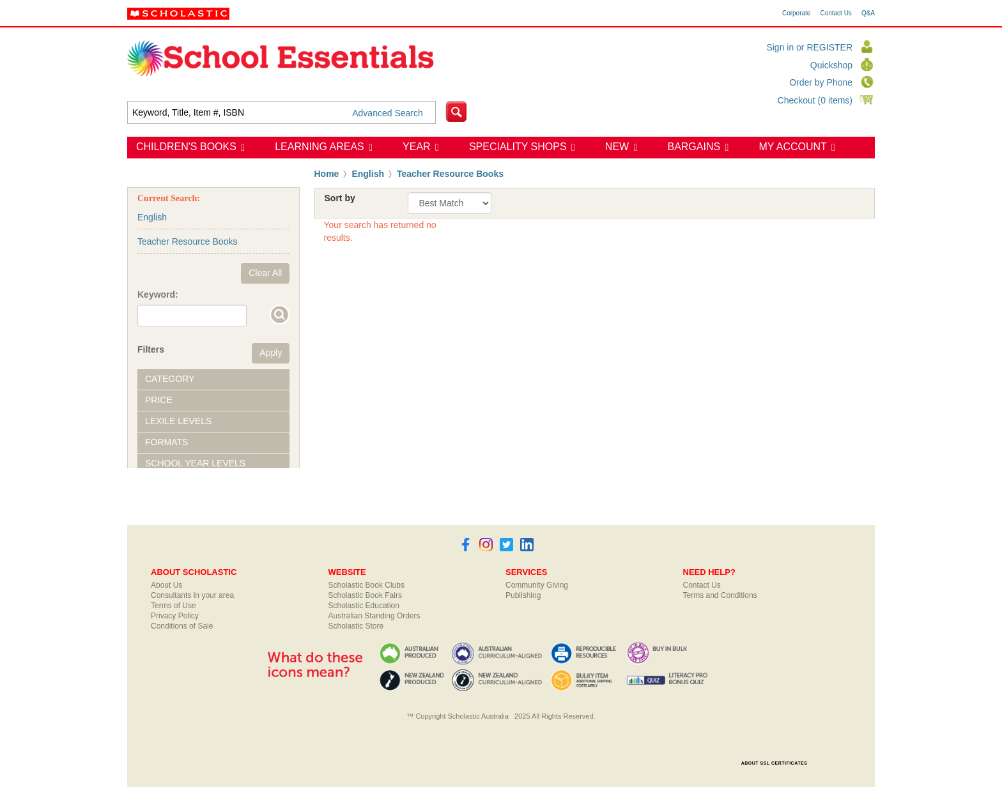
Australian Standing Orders (374, 615)
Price (159, 400)
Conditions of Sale (182, 626)
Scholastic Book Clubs (366, 585)
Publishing (523, 595)
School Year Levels (195, 463)
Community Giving (536, 585)
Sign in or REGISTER (809, 47)
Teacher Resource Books (450, 174)
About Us (166, 585)
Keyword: (157, 294)
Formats (166, 442)
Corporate (796, 13)
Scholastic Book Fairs (365, 595)
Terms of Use (173, 605)
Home (326, 174)
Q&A (868, 13)
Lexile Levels (178, 421)
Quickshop (831, 65)
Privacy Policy (175, 615)
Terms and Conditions (720, 595)
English (367, 174)
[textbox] (281, 112)
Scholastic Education (363, 605)
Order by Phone (820, 82)
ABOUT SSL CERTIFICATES (774, 763)
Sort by (340, 198)
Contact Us (835, 13)
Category (169, 379)
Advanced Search (387, 113)
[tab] (213, 379)
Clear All (265, 273)
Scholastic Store (356, 626)
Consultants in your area (192, 595)
